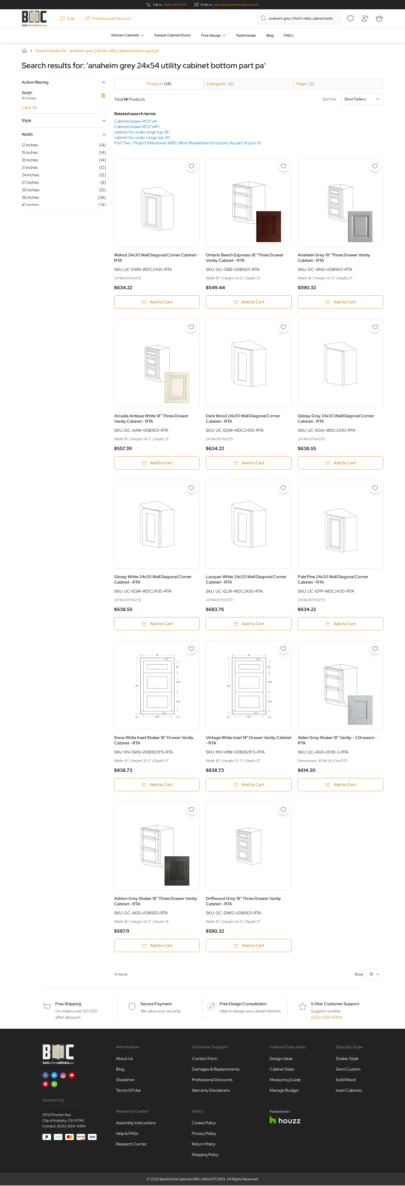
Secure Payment (156, 1004)
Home (24, 50)
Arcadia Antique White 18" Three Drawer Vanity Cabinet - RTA (151, 418)
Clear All (29, 107)
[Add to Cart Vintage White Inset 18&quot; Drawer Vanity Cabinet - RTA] (248, 784)
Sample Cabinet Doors (172, 35)
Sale (67, 18)
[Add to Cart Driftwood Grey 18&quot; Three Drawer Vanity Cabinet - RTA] (248, 946)
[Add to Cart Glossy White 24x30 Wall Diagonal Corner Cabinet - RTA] (157, 624)
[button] (64, 82)
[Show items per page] (374, 974)
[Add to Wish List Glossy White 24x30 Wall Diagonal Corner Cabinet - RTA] (191, 488)
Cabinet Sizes (282, 1069)
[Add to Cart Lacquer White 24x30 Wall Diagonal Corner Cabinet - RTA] (248, 624)
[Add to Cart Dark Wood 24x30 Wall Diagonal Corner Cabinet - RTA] (248, 463)
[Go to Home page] (34, 18)
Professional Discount (108, 18)
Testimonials (246, 35)
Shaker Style (347, 1059)
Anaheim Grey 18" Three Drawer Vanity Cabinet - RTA (334, 257)
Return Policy (203, 1144)
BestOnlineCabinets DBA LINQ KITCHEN (192, 1179)
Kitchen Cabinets (125, 35)
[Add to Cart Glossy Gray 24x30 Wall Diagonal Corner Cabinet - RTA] (340, 463)
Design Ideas (281, 1059)
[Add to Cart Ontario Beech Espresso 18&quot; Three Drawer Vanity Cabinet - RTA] (248, 302)
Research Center (131, 1144)
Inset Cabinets (349, 1091)
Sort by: (353, 99)
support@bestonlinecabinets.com (236, 5)
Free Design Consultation (243, 1004)
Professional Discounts (212, 1080)
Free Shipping (68, 1004)
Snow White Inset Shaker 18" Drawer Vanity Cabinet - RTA (153, 740)
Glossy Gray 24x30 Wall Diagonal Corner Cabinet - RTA (336, 418)
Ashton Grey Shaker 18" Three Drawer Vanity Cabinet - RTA (155, 901)
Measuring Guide (285, 1080)
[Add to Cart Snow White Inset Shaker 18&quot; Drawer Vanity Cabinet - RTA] (157, 784)
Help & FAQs (127, 1134)
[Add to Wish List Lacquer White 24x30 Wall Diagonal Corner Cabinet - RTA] (283, 488)
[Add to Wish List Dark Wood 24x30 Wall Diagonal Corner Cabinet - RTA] (283, 327)
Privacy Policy (204, 1134)
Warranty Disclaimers (211, 1091)
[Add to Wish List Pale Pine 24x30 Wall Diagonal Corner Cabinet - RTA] (375, 488)
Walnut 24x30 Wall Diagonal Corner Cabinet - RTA (156, 257)
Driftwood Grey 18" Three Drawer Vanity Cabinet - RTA (243, 901)
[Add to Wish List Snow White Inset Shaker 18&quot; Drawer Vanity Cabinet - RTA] (191, 649)
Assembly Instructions (136, 1123)
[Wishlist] (350, 18)
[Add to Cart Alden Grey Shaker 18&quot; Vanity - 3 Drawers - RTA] (340, 784)
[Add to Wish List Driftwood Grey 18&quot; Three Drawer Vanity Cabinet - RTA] (283, 810)
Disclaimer (125, 1080)
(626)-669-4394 (71, 1126)
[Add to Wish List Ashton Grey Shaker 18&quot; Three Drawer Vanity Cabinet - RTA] (191, 810)
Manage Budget (284, 1091)
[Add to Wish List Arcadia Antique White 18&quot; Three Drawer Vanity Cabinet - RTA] (191, 327)
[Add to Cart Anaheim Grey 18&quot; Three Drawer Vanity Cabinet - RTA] (340, 302)
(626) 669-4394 (174, 5)
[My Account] (365, 18)
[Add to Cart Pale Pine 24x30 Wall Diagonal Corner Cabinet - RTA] (340, 624)
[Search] (263, 18)
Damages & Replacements (215, 1069)
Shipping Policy (205, 1155)
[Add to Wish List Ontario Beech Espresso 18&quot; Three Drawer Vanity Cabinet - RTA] (283, 166)
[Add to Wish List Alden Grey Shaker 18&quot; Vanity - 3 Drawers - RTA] (375, 649)
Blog (270, 35)
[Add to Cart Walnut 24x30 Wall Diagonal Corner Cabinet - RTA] (157, 302)
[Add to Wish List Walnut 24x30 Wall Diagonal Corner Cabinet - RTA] (191, 166)
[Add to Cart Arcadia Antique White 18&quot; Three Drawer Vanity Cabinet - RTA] (157, 463)
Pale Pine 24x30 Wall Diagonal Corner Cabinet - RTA (333, 579)
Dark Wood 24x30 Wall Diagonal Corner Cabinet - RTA (243, 418)
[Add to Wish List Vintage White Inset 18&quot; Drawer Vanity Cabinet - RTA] (283, 649)
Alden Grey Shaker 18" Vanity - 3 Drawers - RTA (337, 740)
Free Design (211, 35)
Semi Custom (348, 1069)
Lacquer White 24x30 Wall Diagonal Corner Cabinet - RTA (246, 579)
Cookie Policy (204, 1123)
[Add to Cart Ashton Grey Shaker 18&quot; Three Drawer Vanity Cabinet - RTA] (157, 946)
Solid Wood (346, 1080)
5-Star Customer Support (335, 1004)
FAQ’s (289, 35)
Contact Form (204, 1059)
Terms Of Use (128, 1091)
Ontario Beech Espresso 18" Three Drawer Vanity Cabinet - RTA (245, 257)
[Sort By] (362, 99)
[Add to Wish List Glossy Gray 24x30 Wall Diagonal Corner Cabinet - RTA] (375, 327)
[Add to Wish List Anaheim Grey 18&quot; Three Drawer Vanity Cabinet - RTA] (375, 166)
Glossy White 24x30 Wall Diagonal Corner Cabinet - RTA (153, 579)
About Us (124, 1059)
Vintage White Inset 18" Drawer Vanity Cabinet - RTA (248, 740)
